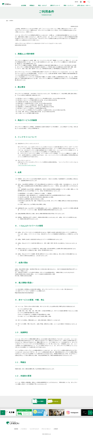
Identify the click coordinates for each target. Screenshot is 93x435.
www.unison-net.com (20, 45)
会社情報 (41, 4)
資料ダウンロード (65, 4)
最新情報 (28, 424)
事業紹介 (48, 4)
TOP (7, 20)
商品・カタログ (56, 4)
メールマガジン (36, 424)
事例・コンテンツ (75, 4)
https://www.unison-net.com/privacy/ (23, 294)
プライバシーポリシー (58, 424)
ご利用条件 (68, 424)
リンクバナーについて (46, 424)
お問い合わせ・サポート (86, 4)
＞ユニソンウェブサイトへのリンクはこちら (27, 165)
